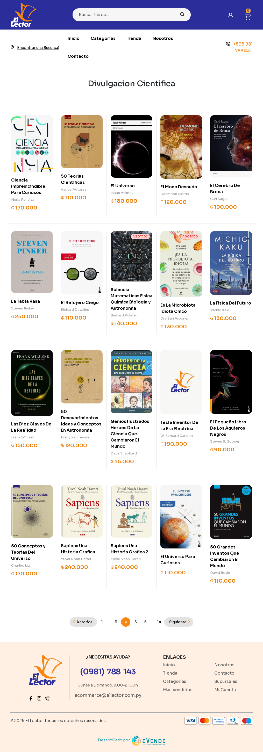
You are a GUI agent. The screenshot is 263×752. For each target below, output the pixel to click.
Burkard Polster (124, 315)
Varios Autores (74, 189)
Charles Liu (20, 565)
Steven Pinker (22, 308)
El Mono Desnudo (178, 187)
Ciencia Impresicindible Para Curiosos (28, 186)
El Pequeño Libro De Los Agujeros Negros (228, 428)
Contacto (78, 56)
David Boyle (220, 572)
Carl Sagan (219, 199)
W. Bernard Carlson (176, 435)
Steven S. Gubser (224, 441)
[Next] (178, 622)
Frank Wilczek (22, 437)
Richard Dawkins (75, 309)
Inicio (74, 38)
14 (159, 622)
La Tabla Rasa (25, 301)
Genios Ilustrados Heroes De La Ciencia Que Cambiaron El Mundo (130, 434)
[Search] (132, 14)
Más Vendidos (178, 689)
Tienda (134, 38)
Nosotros (163, 38)
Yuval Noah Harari (76, 559)
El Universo (123, 186)
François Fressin (75, 437)
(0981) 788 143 (108, 672)
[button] (248, 16)
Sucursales (225, 681)
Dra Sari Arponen (174, 318)
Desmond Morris (174, 194)
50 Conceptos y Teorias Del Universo (28, 552)
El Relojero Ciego (80, 302)
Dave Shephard (124, 453)
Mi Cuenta (225, 689)
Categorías (103, 38)
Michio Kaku (220, 310)
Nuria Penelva (22, 199)
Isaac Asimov (122, 193)
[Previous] (83, 622)
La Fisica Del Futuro (230, 303)
